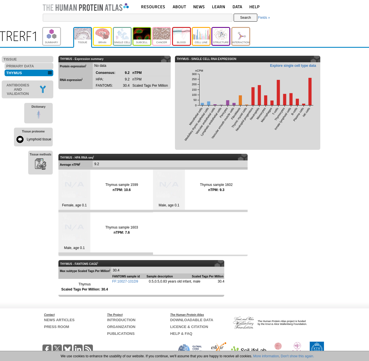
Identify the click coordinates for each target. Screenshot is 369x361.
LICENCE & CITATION (189, 327)
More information (266, 356)
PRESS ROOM (56, 327)
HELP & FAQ (181, 333)
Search (245, 18)
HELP (254, 7)
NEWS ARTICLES (59, 320)
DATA (237, 7)
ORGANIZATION (121, 327)
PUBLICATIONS (121, 333)
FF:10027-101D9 (125, 281)
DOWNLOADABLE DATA (191, 320)
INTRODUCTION (121, 320)
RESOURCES (153, 7)
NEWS (199, 7)
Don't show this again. (297, 356)
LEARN (218, 7)
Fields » (264, 18)
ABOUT (179, 7)
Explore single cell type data (293, 66)
